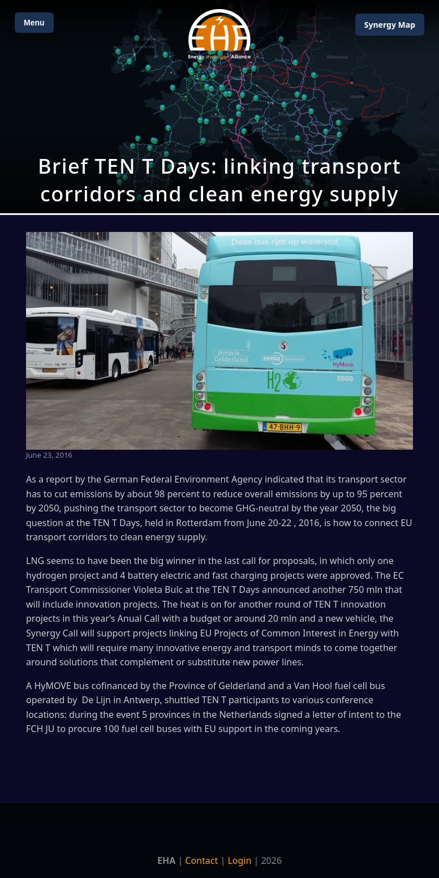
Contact (201, 860)
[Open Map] (219, 106)
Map (389, 24)
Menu (34, 22)
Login (239, 860)
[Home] (219, 34)
